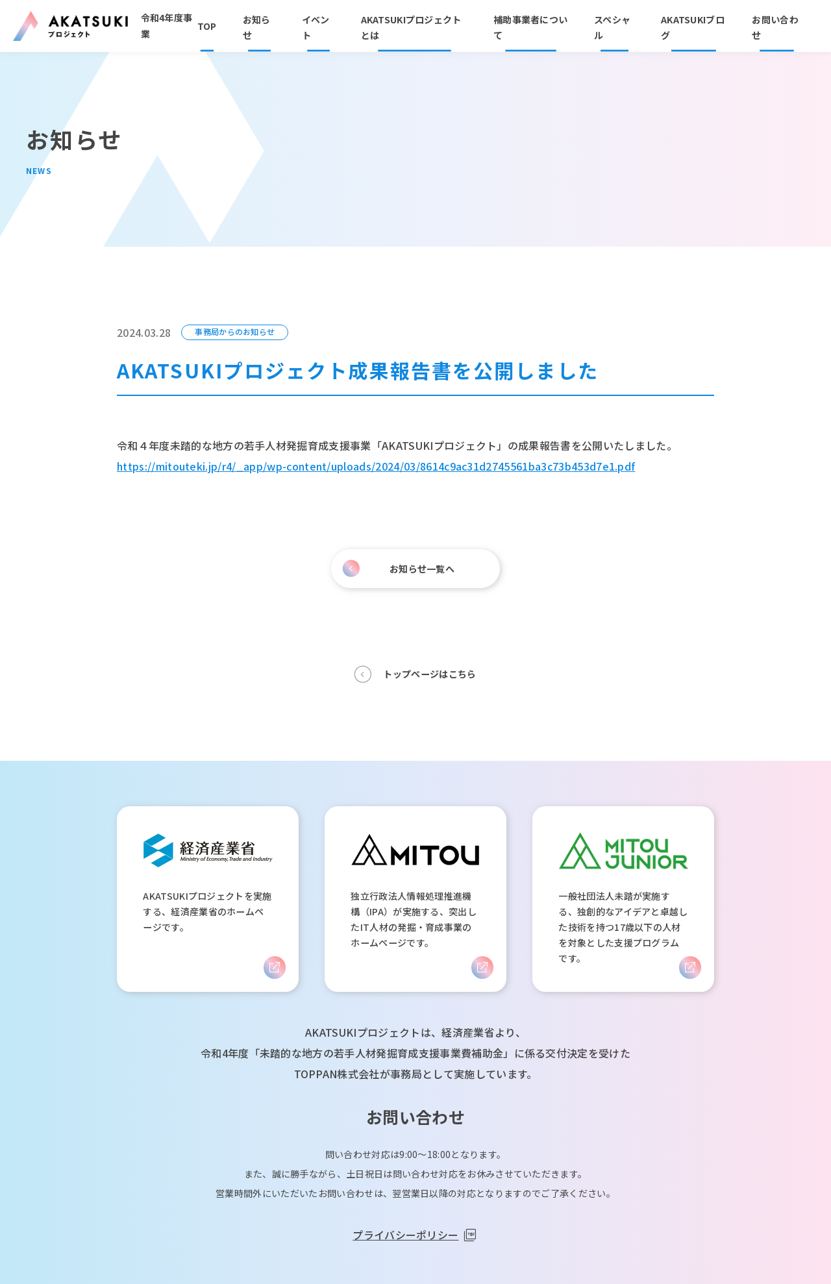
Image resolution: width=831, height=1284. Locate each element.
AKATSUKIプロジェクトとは (411, 27)
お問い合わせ (775, 27)
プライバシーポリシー (405, 1234)
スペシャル (612, 27)
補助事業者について (530, 27)
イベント (316, 27)
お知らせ (257, 27)
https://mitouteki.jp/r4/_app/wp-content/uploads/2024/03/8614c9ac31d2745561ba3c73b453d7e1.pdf (376, 466)
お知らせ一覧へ (422, 568)
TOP (207, 25)
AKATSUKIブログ (693, 27)
